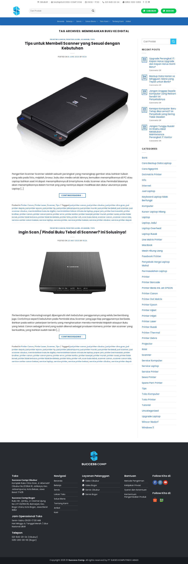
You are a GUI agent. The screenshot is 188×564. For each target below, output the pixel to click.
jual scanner (122, 208)
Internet (146, 185)
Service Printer (150, 371)
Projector (147, 343)
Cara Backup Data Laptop (156, 163)
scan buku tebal (89, 217)
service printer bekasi (78, 220)
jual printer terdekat (107, 208)
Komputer (147, 206)
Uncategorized (150, 410)
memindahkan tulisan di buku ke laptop (74, 211)
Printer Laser (73, 39)
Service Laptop (150, 366)
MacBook (147, 245)
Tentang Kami (118, 21)
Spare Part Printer (152, 382)
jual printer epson (33, 208)
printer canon (26, 214)
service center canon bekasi (25, 220)
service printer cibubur (100, 220)
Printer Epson (149, 304)
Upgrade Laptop (151, 416)
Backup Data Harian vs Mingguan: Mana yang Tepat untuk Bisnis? (162, 79)
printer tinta (65, 217)
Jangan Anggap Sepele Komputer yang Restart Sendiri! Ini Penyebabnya (162, 95)
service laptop (46, 220)
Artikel (128, 21)
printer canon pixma (42, 214)
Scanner (85, 39)
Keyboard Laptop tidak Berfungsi (155, 198)
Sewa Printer (149, 377)
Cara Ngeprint (150, 169)
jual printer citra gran (115, 205)
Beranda (60, 21)
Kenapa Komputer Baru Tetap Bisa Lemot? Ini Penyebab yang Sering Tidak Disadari (162, 112)
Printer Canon (57, 39)
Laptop (146, 217)
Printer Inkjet (149, 316)
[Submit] (93, 11)
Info (144, 180)
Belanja (70, 21)
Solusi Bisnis (91, 21)
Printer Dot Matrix (152, 299)
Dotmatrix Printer (152, 174)
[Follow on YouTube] (149, 2)
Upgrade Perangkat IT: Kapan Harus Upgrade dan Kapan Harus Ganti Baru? (162, 62)
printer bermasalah (114, 211)
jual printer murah (88, 208)
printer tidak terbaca (27, 217)
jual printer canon (78, 205)
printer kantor (71, 214)
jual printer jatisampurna (67, 208)
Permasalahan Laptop (154, 271)
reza (84, 57)
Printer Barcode (151, 282)
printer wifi (76, 217)
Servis (79, 21)
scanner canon (105, 217)
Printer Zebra (149, 338)
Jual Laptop (148, 191)
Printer (146, 276)
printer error (58, 214)
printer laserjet (85, 214)
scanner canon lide (122, 217)
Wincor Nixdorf (150, 422)
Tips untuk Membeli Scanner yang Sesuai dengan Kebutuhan (72, 46)
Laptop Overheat (151, 228)
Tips (92, 39)
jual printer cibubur (96, 205)
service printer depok (121, 220)
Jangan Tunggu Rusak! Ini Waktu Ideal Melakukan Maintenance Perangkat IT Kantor (162, 132)
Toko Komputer (151, 394)
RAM (144, 349)
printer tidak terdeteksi (48, 217)
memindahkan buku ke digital (42, 211)
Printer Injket (149, 310)
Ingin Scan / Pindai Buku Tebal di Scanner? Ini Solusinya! (72, 232)
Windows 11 (148, 427)
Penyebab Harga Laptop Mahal (156, 263)
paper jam (99, 211)
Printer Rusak (149, 327)
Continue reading (72, 195)
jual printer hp (49, 208)
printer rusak (113, 214)
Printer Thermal (151, 332)
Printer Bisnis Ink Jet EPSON (157, 288)
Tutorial (146, 405)
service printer (60, 220)
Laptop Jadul (149, 223)
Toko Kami (105, 21)
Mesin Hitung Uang (152, 250)
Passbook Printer (151, 256)
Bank (144, 157)
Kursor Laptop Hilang (153, 211)
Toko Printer (149, 399)
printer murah (99, 214)
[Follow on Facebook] (143, 2)
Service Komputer (152, 360)
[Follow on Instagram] (146, 2)
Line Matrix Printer (152, 239)
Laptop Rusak (149, 234)
